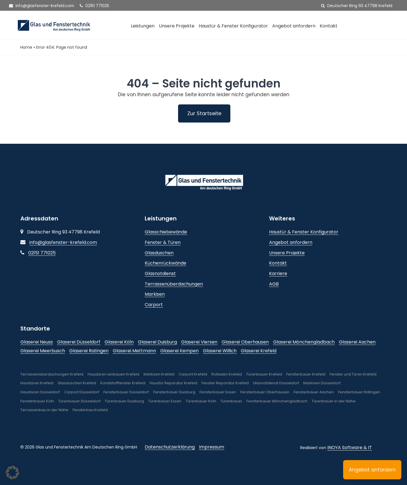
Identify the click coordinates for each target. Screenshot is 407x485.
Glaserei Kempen (179, 350)
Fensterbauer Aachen (314, 392)
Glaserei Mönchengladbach (304, 342)
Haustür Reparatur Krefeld (173, 383)
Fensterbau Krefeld (90, 410)
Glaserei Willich (220, 350)
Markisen (155, 294)
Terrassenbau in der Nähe (44, 410)
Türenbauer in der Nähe (334, 401)
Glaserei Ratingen (89, 350)
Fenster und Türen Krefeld (353, 374)
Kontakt (328, 26)
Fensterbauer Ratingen (359, 392)
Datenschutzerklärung (170, 447)
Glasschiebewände (166, 232)
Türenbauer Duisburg (124, 401)
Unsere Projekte (176, 26)
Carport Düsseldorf (81, 392)
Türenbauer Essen (164, 401)
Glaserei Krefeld (258, 350)
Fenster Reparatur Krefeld (225, 383)
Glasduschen (159, 253)
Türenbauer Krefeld (264, 374)
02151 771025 (96, 5)
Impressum (211, 447)
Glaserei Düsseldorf (78, 342)
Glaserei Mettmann (134, 350)
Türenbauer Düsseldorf (79, 401)
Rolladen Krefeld (226, 374)
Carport (154, 304)
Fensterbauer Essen (218, 392)
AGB (274, 284)
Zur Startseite (204, 113)
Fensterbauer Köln (37, 401)
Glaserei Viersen (199, 342)
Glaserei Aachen (357, 342)
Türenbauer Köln (201, 401)
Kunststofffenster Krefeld (122, 383)
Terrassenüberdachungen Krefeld (51, 374)
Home (26, 47)
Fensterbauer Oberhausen (264, 392)
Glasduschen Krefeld (77, 383)
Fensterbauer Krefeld (305, 374)
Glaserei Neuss (36, 342)
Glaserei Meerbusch (42, 350)
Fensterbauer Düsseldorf (126, 392)
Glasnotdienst (160, 273)
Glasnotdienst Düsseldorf (276, 383)
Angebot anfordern (293, 26)
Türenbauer (231, 401)
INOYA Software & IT (349, 447)
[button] (12, 472)
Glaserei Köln (119, 342)
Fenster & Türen (163, 242)
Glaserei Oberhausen (245, 342)
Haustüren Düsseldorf (40, 392)
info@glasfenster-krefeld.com (42, 5)
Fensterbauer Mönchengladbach (277, 401)
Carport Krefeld (193, 374)
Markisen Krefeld (159, 374)
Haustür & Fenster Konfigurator (233, 26)
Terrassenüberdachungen (174, 284)
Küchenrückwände (165, 263)
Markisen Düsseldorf (322, 383)
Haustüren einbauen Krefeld (113, 374)
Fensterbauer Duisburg (174, 392)
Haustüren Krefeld (36, 383)
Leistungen (143, 26)
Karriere (278, 273)
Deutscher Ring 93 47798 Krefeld (356, 5)
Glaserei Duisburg (157, 342)
